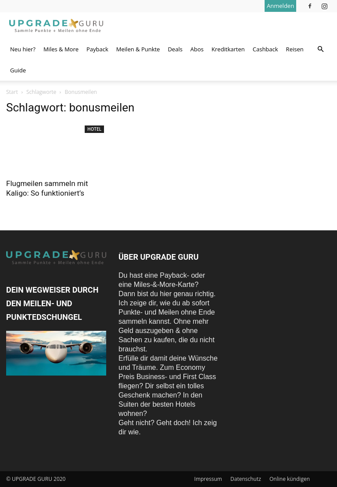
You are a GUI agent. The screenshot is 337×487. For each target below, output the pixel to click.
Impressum (208, 479)
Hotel (94, 129)
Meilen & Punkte (138, 49)
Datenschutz (245, 479)
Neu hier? (23, 49)
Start (12, 92)
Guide (18, 70)
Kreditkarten (228, 49)
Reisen (295, 49)
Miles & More (61, 49)
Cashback (265, 49)
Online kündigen (289, 479)
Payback (97, 49)
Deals (175, 49)
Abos (197, 49)
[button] (320, 49)
